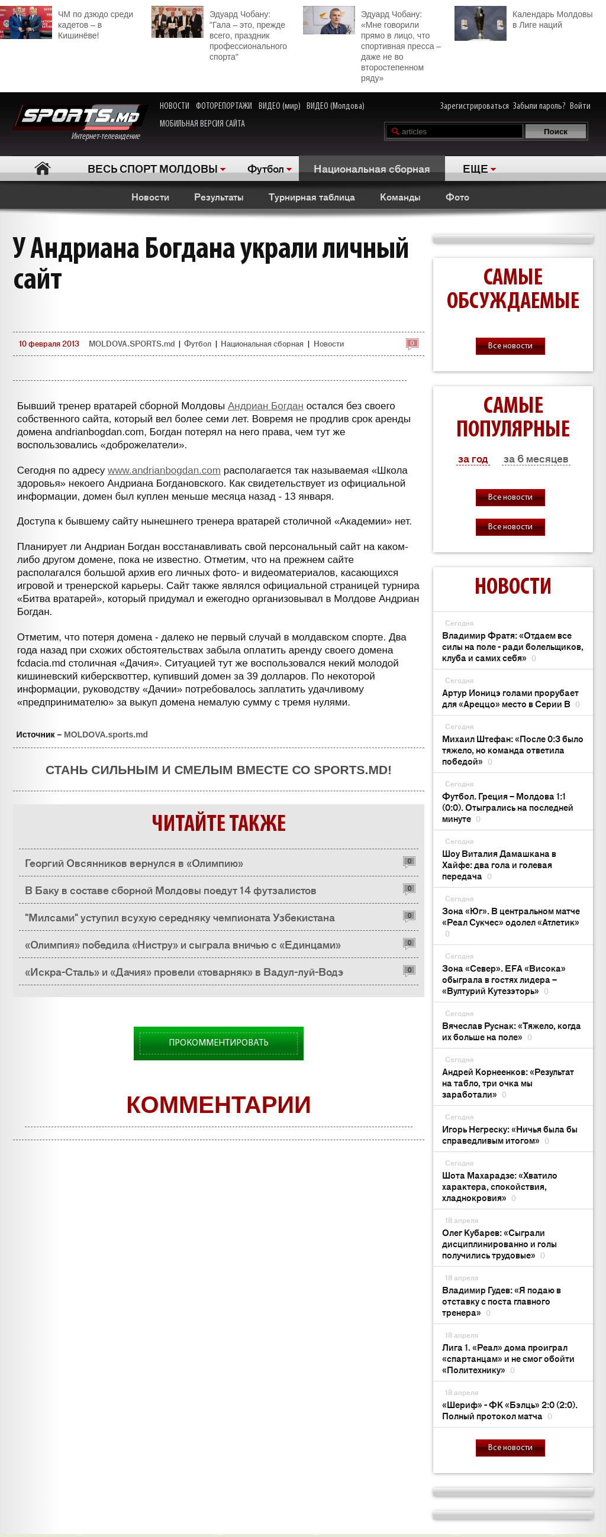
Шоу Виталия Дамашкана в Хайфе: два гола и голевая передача (499, 864)
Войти (580, 106)
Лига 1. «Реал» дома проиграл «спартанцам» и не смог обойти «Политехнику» (508, 1358)
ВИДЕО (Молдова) (336, 106)
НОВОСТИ (174, 106)
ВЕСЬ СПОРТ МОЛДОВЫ (153, 168)
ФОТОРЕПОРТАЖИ (224, 106)
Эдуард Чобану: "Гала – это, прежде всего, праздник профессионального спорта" (219, 34)
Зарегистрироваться (474, 106)
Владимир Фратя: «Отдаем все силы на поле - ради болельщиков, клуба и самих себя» (513, 646)
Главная (42, 168)
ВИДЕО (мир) (280, 106)
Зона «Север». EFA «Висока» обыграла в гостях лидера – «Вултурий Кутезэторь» (504, 979)
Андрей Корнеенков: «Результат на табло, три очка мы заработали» (508, 1082)
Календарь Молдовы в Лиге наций (523, 18)
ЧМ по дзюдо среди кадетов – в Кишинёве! (66, 23)
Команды (400, 196)
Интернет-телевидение (80, 122)
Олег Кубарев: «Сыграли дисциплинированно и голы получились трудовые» (499, 1243)
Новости (150, 196)
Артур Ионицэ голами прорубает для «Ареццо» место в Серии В (511, 698)
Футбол (265, 168)
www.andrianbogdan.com (164, 470)
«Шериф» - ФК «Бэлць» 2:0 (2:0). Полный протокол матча (510, 1410)
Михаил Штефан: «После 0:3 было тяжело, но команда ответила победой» (513, 749)
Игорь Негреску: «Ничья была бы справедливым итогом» (510, 1134)
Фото (457, 196)
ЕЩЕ (475, 168)
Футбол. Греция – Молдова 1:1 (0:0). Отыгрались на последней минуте (507, 807)
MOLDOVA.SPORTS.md (132, 343)
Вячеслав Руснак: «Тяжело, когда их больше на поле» (511, 1031)
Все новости (510, 346)
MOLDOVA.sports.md (106, 734)
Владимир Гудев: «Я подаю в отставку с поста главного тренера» (501, 1301)
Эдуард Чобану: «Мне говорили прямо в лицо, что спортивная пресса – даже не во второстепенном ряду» (372, 44)
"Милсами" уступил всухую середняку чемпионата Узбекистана (180, 917)
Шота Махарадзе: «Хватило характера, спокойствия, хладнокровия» (499, 1186)
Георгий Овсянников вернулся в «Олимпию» (134, 862)
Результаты (219, 196)
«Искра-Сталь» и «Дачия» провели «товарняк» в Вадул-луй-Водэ (184, 971)
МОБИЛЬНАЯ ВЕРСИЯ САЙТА (202, 124)
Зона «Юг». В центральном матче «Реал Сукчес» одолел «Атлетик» (511, 922)
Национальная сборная (372, 168)
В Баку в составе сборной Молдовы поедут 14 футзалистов (171, 889)
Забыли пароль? (539, 106)
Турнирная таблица (312, 196)
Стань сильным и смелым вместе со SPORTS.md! (219, 769)
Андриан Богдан (266, 406)
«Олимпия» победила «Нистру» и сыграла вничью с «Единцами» (183, 944)
